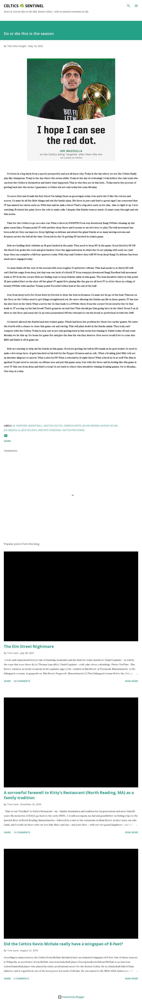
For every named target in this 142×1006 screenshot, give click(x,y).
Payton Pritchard (73, 430)
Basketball (35, 425)
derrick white (72, 425)
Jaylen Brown (90, 425)
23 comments (22, 681)
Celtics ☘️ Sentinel (24, 5)
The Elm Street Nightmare (29, 646)
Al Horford (20, 425)
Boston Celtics (53, 425)
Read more (131, 681)
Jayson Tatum (109, 425)
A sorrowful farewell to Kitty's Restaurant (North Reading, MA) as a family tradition (69, 795)
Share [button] (7, 440)
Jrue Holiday (29, 430)
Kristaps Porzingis (49, 430)
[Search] (128, 6)
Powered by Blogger (71, 996)
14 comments (22, 832)
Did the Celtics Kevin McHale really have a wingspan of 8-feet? (63, 943)
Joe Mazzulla (12, 430)
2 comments (21, 978)
